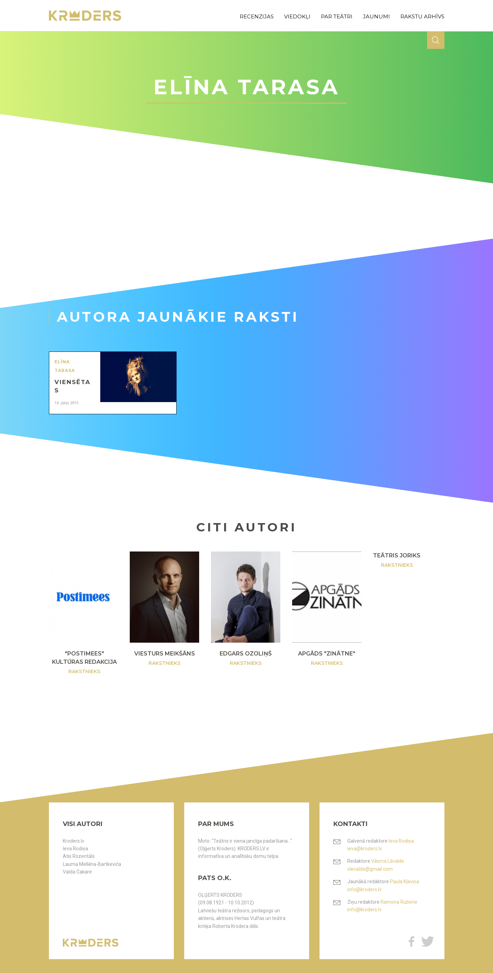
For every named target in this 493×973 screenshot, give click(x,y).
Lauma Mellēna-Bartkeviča (92, 864)
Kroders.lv (73, 841)
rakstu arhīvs (422, 16)
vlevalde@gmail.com (370, 869)
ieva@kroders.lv (364, 848)
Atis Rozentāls (79, 856)
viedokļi (297, 16)
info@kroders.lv (364, 889)
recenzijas (257, 16)
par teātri (336, 16)
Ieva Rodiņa (75, 848)
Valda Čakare (77, 872)
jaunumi (376, 16)
